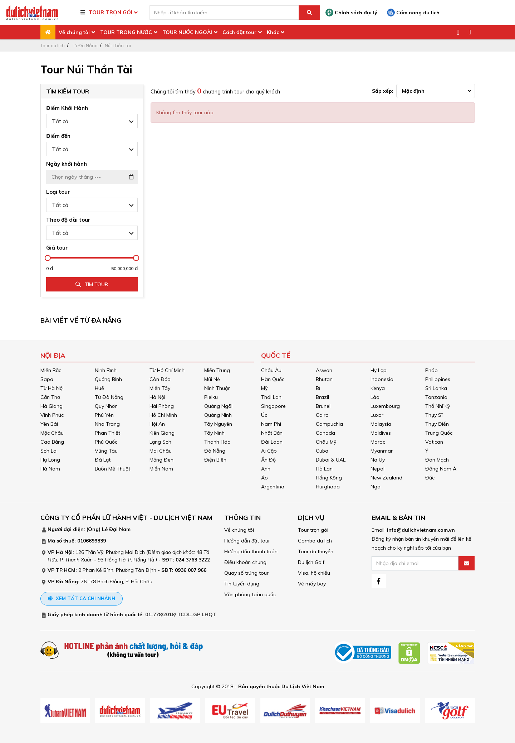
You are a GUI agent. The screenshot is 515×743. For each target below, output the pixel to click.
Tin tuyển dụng (241, 583)
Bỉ (318, 388)
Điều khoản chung (245, 562)
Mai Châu (160, 451)
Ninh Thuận (217, 388)
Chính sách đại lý (351, 12)
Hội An (157, 424)
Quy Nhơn (106, 406)
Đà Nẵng (214, 451)
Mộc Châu (52, 433)
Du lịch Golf (311, 562)
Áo (264, 477)
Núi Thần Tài (118, 45)
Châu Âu (271, 370)
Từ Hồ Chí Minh (167, 370)
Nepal (377, 468)
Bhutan (324, 379)
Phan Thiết (107, 433)
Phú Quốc (106, 442)
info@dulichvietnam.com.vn (421, 530)
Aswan (324, 370)
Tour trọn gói (313, 530)
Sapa (46, 379)
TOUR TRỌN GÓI (110, 12)
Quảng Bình (108, 379)
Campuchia (329, 424)
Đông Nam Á (440, 468)
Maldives (381, 433)
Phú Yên (104, 415)
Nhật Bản (272, 433)
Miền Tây (159, 388)
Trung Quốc (438, 433)
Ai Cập (269, 451)
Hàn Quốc (272, 379)
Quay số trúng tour (246, 573)
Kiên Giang (162, 433)
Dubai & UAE (331, 460)
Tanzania (436, 397)
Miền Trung (217, 370)
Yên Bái (49, 424)
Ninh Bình (106, 370)
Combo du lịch (315, 540)
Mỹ (264, 388)
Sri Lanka (436, 388)
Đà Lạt (103, 460)
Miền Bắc (50, 370)
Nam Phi (271, 424)
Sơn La (48, 451)
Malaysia (381, 424)
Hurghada (328, 486)
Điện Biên (215, 460)
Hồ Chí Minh (163, 415)
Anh (265, 468)
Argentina (272, 486)
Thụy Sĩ (433, 415)
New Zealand (386, 477)
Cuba (322, 451)
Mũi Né (212, 379)
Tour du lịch (52, 45)
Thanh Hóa (217, 442)
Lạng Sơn (160, 442)
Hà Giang (51, 406)
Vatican (434, 442)
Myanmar (382, 451)
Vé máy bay (312, 583)
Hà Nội (157, 397)
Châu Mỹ (326, 442)
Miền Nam (161, 468)
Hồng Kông (329, 477)
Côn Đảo (160, 379)
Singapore (273, 406)
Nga (376, 486)
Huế (99, 388)
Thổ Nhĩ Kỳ (437, 406)
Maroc (378, 442)
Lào (375, 397)
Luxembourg (385, 406)
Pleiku (211, 397)
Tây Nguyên (218, 424)
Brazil (322, 397)
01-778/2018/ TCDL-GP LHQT (180, 614)
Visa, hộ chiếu (314, 573)
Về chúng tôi (74, 32)
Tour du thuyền (315, 551)
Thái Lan (271, 397)
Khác (273, 32)
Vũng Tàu (106, 451)
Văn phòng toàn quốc (250, 594)
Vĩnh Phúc (52, 415)
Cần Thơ (50, 397)
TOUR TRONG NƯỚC (126, 32)
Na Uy (378, 460)
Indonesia (382, 379)
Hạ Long (50, 460)
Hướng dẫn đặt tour (247, 540)
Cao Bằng (52, 442)
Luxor (377, 415)
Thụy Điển (437, 424)
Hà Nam (50, 468)
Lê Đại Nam (116, 529)
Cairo (322, 415)
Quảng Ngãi (218, 406)
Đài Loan (272, 442)
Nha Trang (107, 424)
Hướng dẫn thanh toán (251, 551)
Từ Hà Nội (52, 388)
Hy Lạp (379, 370)
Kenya (378, 388)
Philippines (437, 379)
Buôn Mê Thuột (112, 468)
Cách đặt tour (239, 32)
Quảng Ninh (218, 415)
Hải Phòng (161, 406)
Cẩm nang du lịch (413, 12)
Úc (264, 415)
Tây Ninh (214, 433)
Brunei (323, 406)
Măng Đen (161, 460)
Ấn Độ (268, 460)
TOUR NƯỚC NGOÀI (187, 32)
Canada (325, 433)
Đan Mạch (437, 460)
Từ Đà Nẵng (85, 45)
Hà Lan (324, 468)
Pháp (431, 370)
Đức (430, 477)
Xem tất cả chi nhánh (81, 598)
